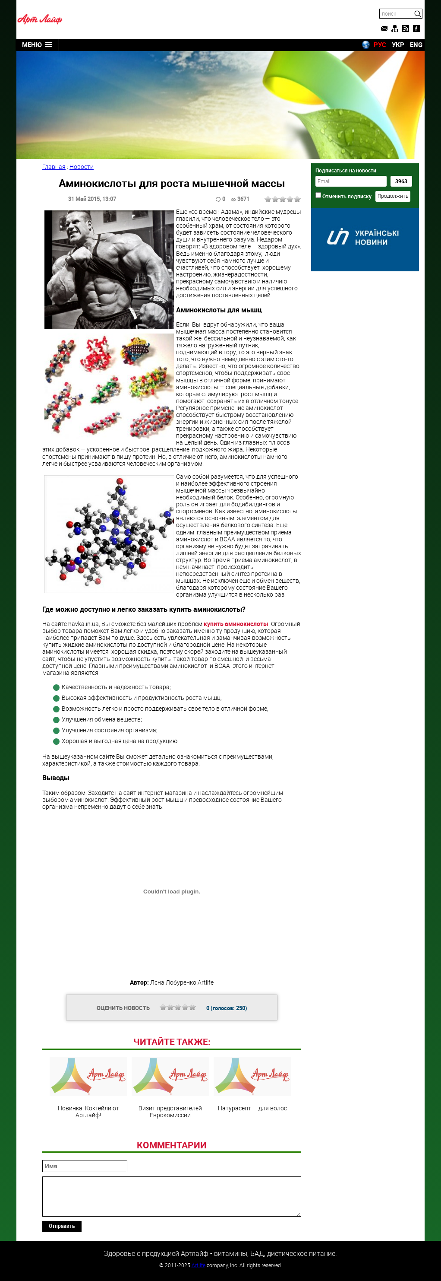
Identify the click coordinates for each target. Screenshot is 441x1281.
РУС (380, 44)
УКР (398, 44)
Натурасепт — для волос (252, 1084)
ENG (416, 44)
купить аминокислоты (236, 624)
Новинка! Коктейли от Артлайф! (88, 1088)
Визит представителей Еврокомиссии (170, 1088)
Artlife (198, 1265)
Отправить (62, 1225)
